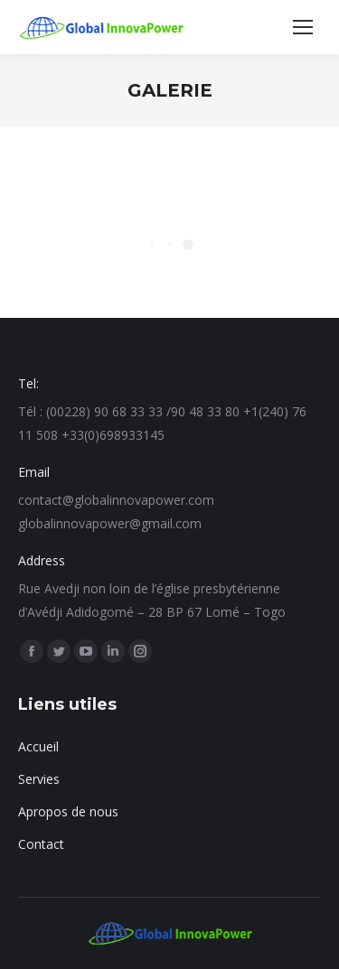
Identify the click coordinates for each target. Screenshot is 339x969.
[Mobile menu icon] (303, 27)
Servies (39, 778)
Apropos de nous (68, 811)
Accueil (38, 746)
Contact (41, 844)
